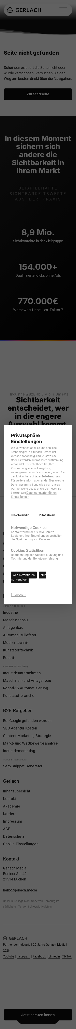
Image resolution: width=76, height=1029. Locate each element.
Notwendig (22, 515)
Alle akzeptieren (24, 575)
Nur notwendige (28, 577)
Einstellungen (20, 497)
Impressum (18, 594)
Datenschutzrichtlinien (41, 493)
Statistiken (47, 515)
